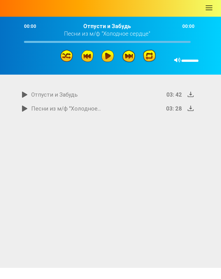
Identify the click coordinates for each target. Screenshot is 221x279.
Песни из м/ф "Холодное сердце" (66, 108)
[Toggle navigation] (209, 8)
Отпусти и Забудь (54, 94)
